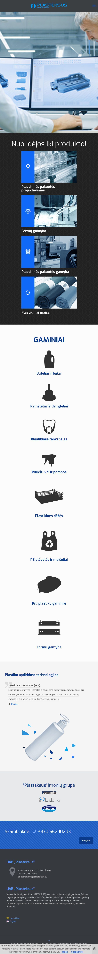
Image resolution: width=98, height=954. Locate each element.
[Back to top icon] (49, 940)
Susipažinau (77, 952)
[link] (49, 792)
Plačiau (14, 704)
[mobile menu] (94, 5)
